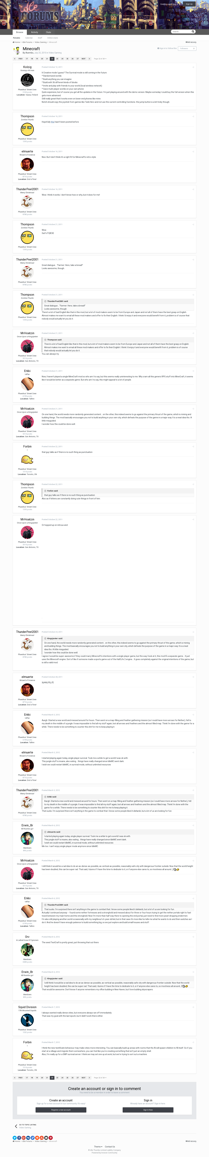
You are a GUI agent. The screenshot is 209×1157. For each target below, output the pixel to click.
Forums (16, 38)
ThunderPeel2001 (27, 189)
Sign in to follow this (168, 48)
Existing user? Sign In (170, 4)
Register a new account (61, 1110)
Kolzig (27, 67)
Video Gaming (55, 53)
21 (47, 59)
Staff (40, 38)
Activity (34, 32)
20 (42, 59)
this (52, 122)
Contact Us (110, 1147)
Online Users (52, 38)
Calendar (29, 38)
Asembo (29, 53)
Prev (20, 59)
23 (57, 59)
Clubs (48, 32)
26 (72, 59)
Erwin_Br (27, 825)
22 (52, 59)
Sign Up (189, 4)
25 (67, 59)
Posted (52, 67)
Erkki (27, 371)
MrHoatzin (27, 333)
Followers (184, 49)
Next (83, 59)
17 (27, 59)
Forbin (27, 446)
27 (77, 59)
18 (32, 59)
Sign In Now (148, 1110)
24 (62, 59)
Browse (19, 32)
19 (37, 59)
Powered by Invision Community (104, 1153)
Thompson (27, 116)
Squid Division (27, 1007)
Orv (27, 937)
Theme (98, 1147)
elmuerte (27, 151)
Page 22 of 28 (100, 59)
